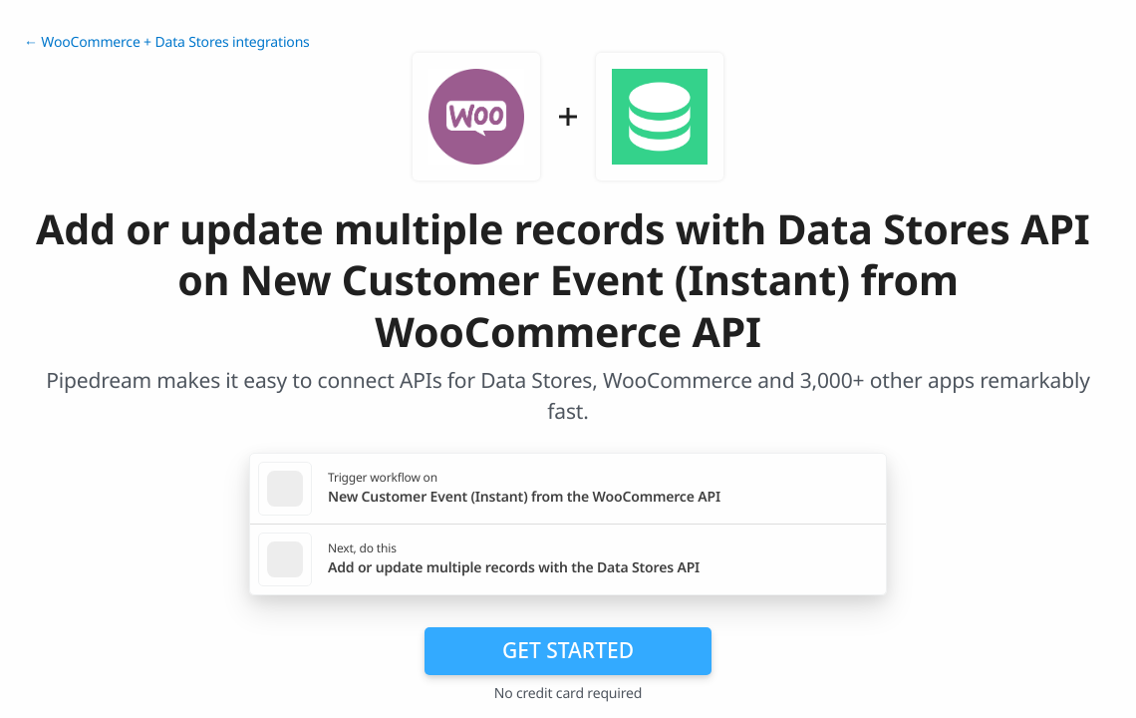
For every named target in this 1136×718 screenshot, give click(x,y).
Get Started (568, 650)
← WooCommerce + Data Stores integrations (167, 42)
